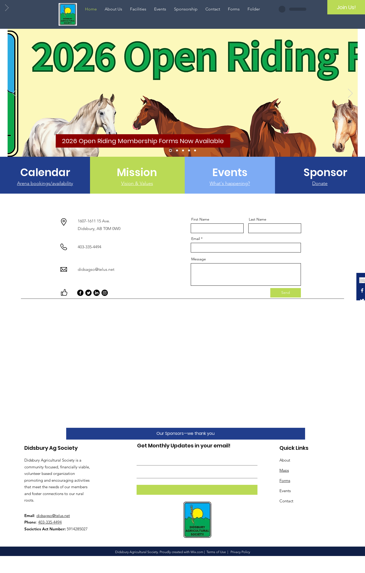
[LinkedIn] (96, 293)
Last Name (257, 219)
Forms (284, 480)
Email (195, 238)
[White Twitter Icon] (362, 301)
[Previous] (15, 94)
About (284, 460)
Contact (286, 500)
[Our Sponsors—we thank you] (185, 434)
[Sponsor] (325, 172)
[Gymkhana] (189, 150)
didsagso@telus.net (96, 269)
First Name (200, 219)
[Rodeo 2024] (177, 150)
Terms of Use (216, 552)
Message (198, 259)
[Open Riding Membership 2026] (170, 150)
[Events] (229, 172)
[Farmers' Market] (183, 150)
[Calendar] (45, 172)
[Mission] (137, 172)
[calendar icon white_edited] (362, 280)
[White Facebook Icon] (362, 290)
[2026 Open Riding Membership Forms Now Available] (143, 141)
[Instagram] (105, 293)
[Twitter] (88, 293)
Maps (284, 470)
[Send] (285, 292)
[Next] (350, 94)
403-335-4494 (50, 522)
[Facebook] (80, 293)
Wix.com (196, 552)
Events (285, 490)
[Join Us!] (346, 7)
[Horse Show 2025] (195, 150)
